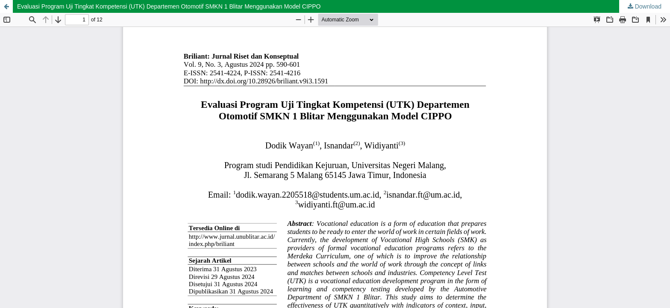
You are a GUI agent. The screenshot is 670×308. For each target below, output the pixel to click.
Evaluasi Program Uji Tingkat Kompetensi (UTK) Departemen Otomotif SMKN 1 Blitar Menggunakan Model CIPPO (168, 6)
